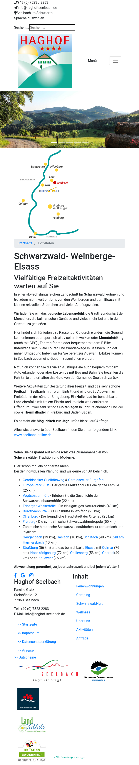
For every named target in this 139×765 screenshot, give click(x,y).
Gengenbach (33, 537)
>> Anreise (26, 650)
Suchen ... (21, 27)
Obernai (108, 553)
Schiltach (91, 537)
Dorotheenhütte (35, 511)
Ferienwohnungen (90, 586)
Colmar (108, 548)
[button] (10, 119)
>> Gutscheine (25, 657)
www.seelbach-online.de (33, 435)
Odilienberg (79, 553)
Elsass (90, 548)
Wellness (83, 612)
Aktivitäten (84, 630)
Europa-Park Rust (36, 485)
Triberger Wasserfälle (39, 506)
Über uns (83, 621)
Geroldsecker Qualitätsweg (43, 480)
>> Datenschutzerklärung (37, 642)
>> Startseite (27, 624)
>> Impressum (29, 633)
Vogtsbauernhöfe (36, 496)
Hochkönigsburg (43, 553)
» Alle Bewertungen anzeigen (69, 757)
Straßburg (31, 548)
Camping (83, 595)
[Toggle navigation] (115, 60)
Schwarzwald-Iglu (90, 604)
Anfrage (82, 638)
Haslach (63, 537)
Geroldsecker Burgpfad (86, 480)
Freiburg (29, 522)
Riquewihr (45, 558)
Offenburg (31, 516)
